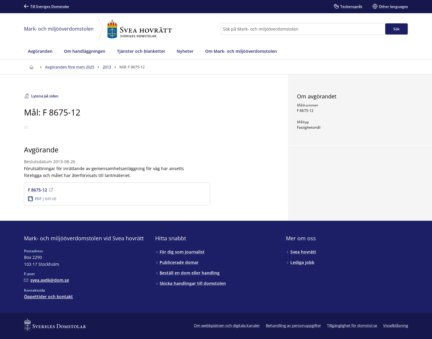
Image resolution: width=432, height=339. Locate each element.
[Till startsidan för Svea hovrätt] (31, 67)
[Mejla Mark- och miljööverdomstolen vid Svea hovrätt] (46, 280)
